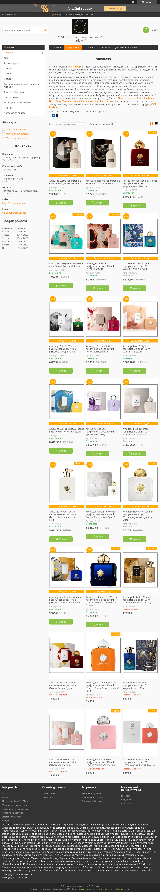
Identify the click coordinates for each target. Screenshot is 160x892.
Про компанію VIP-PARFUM (15, 801)
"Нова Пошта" (49, 793)
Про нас (8, 107)
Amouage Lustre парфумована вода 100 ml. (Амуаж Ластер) (65, 182)
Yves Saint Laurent (83, 101)
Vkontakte (126, 803)
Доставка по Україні (12, 816)
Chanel (121, 98)
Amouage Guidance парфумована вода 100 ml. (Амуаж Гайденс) (100, 266)
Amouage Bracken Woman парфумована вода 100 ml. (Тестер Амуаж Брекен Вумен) (139, 762)
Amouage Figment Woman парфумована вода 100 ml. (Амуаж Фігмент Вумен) (137, 266)
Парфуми (9, 52)
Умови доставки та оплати (15, 805)
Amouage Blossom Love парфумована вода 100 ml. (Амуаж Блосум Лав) (63, 762)
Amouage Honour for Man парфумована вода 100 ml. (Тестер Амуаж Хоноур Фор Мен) (63, 515)
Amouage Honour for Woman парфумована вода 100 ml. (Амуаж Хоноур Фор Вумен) (101, 514)
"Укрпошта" (48, 797)
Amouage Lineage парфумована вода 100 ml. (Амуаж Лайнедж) (66, 264)
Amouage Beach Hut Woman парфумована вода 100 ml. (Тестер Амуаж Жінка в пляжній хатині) (102, 686)
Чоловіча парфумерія (92, 797)
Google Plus (127, 799)
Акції (6, 57)
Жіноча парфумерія (91, 793)
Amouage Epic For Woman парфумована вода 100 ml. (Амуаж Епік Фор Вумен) (63, 349)
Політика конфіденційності (116, 889)
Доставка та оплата (14, 112)
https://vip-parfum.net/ (13, 203)
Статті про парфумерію (14, 812)
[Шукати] (45, 30)
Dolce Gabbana (145, 98)
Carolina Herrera (104, 101)
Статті (7, 73)
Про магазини (11, 97)
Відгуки (8, 78)
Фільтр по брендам (14, 91)
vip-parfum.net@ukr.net (14, 212)
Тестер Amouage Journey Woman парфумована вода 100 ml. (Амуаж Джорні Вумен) (140, 183)
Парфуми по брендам (92, 801)
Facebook (125, 795)
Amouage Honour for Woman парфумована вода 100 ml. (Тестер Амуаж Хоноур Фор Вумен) (138, 515)
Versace (66, 101)
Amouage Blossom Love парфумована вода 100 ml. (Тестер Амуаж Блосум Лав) (100, 762)
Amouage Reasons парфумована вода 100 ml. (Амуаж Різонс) (103, 182)
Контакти (104, 47)
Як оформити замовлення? (18, 102)
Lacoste (131, 98)
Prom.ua (95, 886)
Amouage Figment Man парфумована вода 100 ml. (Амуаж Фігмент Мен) (137, 685)
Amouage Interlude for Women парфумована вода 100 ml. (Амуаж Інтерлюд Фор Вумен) (65, 600)
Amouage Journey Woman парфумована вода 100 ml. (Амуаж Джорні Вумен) (63, 685)
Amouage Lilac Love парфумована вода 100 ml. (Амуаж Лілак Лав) (100, 431)
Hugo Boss (55, 101)
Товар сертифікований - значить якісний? (21, 85)
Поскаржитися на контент (90, 889)
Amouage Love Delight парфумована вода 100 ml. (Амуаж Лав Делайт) (137, 349)
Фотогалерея (11, 63)
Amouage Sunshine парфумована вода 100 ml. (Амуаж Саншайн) (66, 430)
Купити (62, 203)
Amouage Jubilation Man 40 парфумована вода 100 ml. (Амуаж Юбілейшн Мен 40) (137, 600)
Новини (8, 68)
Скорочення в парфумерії (15, 808)
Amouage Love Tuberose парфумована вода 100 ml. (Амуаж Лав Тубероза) (137, 431)
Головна (56, 47)
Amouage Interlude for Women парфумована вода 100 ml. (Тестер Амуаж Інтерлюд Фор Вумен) (102, 601)
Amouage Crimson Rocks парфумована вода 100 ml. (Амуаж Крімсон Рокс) (100, 349)
